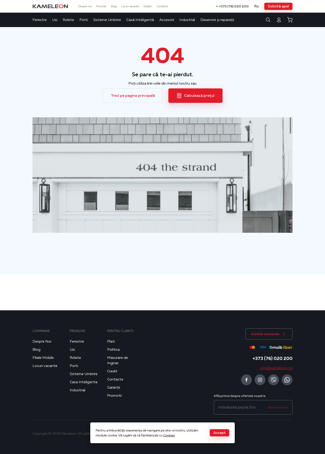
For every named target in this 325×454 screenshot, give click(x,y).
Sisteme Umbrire (107, 20)
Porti (83, 20)
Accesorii (166, 20)
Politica (113, 350)
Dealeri (148, 6)
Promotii (114, 396)
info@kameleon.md (276, 368)
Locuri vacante (130, 6)
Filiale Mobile (43, 358)
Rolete (68, 20)
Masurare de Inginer (117, 360)
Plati (111, 341)
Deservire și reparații (217, 20)
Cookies (169, 435)
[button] (278, 6)
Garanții (113, 387)
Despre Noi (41, 341)
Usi (54, 20)
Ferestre (39, 20)
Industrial (187, 20)
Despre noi (85, 6)
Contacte (162, 6)
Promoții (101, 6)
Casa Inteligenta (83, 382)
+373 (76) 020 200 (234, 6)
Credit (112, 371)
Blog (114, 6)
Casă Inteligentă (140, 20)
